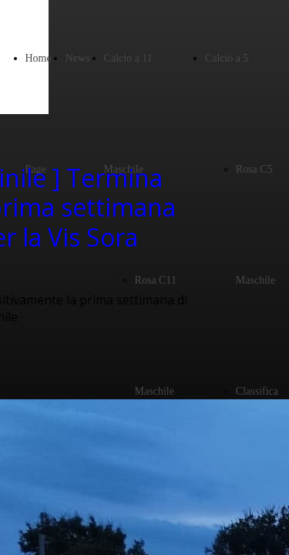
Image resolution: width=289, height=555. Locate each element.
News (78, 58)
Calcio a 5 (227, 58)
